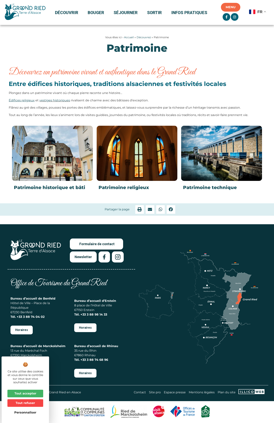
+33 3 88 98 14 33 (93, 314)
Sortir (155, 12)
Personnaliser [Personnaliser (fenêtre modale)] (25, 412)
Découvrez (144, 37)
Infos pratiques (189, 12)
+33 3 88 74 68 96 (94, 360)
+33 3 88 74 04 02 (31, 317)
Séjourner (126, 12)
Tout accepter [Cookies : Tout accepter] (25, 393)
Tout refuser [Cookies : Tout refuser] (25, 403)
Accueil (129, 37)
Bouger (97, 12)
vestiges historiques (54, 100)
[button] (139, 209)
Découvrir (67, 12)
